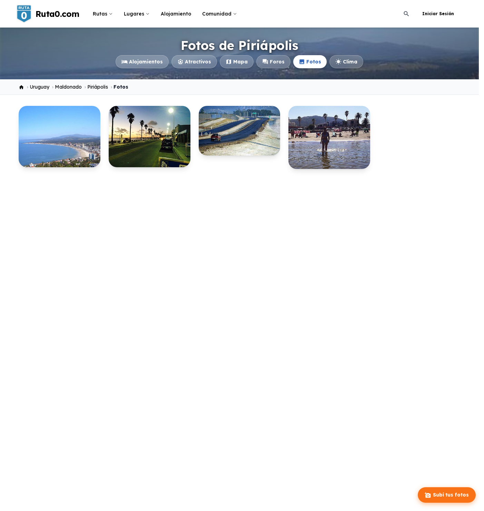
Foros (273, 62)
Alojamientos (142, 62)
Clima (346, 62)
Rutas (103, 14)
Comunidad (219, 14)
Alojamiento (176, 14)
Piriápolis (97, 87)
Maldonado (68, 87)
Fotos (310, 62)
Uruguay (39, 87)
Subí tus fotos (447, 495)
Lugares (137, 14)
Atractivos (194, 62)
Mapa (237, 62)
